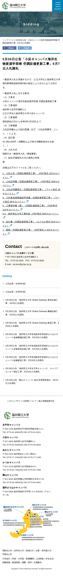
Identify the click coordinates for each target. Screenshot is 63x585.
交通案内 (38, 562)
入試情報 (40, 559)
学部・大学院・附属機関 (23, 559)
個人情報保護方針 (46, 401)
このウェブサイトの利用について (21, 401)
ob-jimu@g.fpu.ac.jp (22, 264)
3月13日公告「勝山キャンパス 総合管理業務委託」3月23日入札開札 (31, 381)
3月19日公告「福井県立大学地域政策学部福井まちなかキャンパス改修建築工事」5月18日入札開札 (31, 359)
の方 (7, 550)
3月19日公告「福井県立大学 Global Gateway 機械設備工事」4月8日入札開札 (31, 313)
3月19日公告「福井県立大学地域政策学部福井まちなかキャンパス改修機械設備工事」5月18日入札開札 (31, 336)
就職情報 (6, 562)
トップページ (8, 40)
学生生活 (49, 559)
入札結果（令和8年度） (16, 283)
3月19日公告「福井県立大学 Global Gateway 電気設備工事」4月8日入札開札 (31, 301)
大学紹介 (6, 559)
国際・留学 (27, 562)
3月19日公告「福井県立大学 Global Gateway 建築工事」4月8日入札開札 (32, 324)
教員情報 (16, 562)
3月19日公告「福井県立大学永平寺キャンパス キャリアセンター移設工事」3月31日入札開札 (31, 370)
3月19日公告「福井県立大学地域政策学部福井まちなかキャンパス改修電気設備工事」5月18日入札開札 (31, 347)
